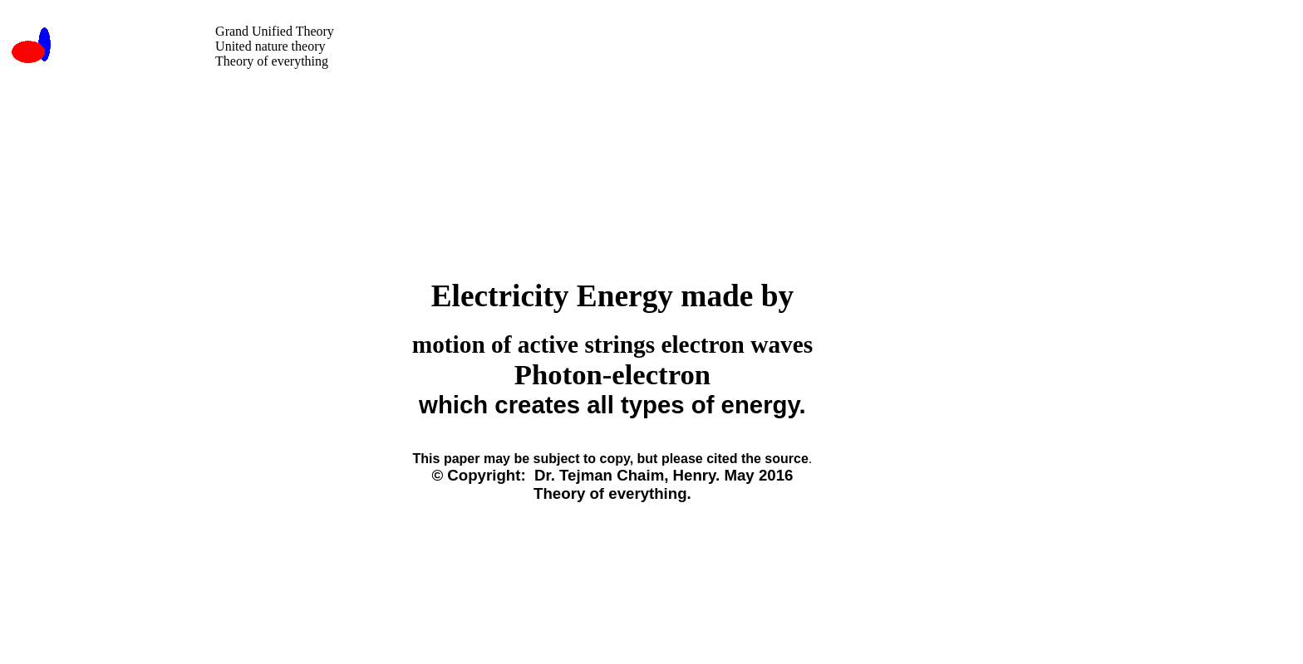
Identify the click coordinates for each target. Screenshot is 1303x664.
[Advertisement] (587, 109)
